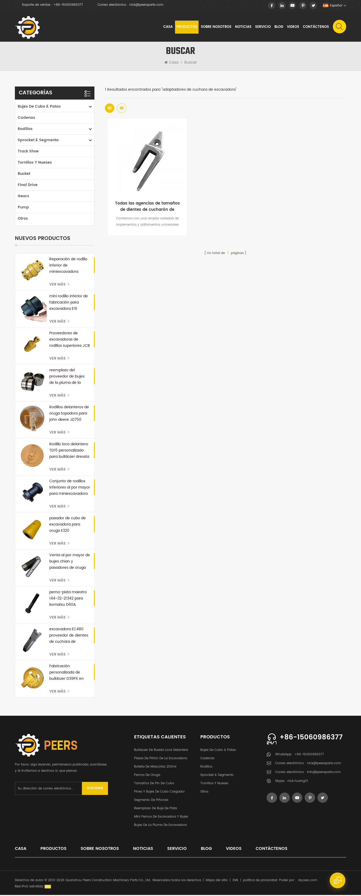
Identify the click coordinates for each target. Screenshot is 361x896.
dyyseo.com (307, 881)
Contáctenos (316, 27)
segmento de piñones (151, 801)
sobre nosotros (216, 27)
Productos (186, 27)
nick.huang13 (297, 782)
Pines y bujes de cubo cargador (159, 792)
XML (235, 881)
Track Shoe (28, 152)
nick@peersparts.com (146, 5)
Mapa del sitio (217, 881)
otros (23, 220)
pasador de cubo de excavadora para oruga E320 (67, 525)
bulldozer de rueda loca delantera (161, 751)
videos (293, 27)
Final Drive (28, 186)
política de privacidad (260, 881)
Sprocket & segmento (38, 141)
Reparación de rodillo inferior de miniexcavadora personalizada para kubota (68, 266)
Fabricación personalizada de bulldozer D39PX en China (66, 673)
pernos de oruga (147, 776)
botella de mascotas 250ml (155, 767)
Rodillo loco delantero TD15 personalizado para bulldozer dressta (69, 451)
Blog (278, 27)
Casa (167, 27)
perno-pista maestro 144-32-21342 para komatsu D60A (68, 599)
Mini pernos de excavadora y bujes (161, 817)
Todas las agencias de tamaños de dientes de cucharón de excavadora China (145, 202)
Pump (23, 208)
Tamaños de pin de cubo (154, 784)
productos (53, 849)
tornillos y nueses (35, 163)
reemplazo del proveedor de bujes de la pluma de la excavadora (67, 377)
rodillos (25, 130)
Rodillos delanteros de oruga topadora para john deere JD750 (69, 414)
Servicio (262, 27)
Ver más (59, 285)
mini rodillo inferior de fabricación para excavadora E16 (68, 303)
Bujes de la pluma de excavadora (160, 826)
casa (20, 849)
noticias (243, 27)
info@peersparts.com (324, 773)
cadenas (26, 119)
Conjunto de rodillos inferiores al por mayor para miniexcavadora (69, 488)
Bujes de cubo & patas (39, 107)
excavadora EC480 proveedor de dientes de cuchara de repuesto (68, 636)
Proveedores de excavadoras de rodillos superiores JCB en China (69, 340)
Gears (23, 197)
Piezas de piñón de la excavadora (160, 759)
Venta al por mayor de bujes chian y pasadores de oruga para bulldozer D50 (69, 562)
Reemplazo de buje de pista (155, 809)
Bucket (24, 175)
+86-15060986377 (68, 5)
